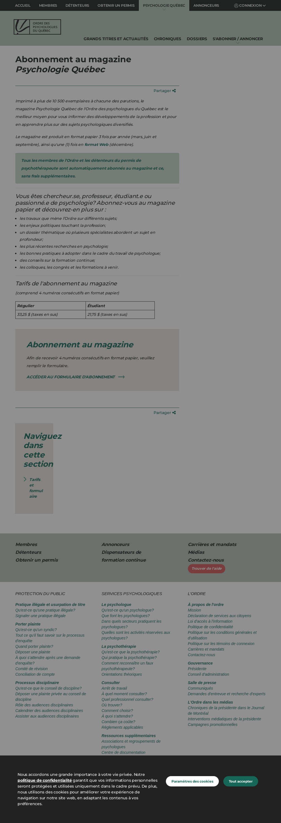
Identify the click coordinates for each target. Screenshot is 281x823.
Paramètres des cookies (192, 781)
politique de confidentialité (45, 780)
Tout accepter (241, 781)
